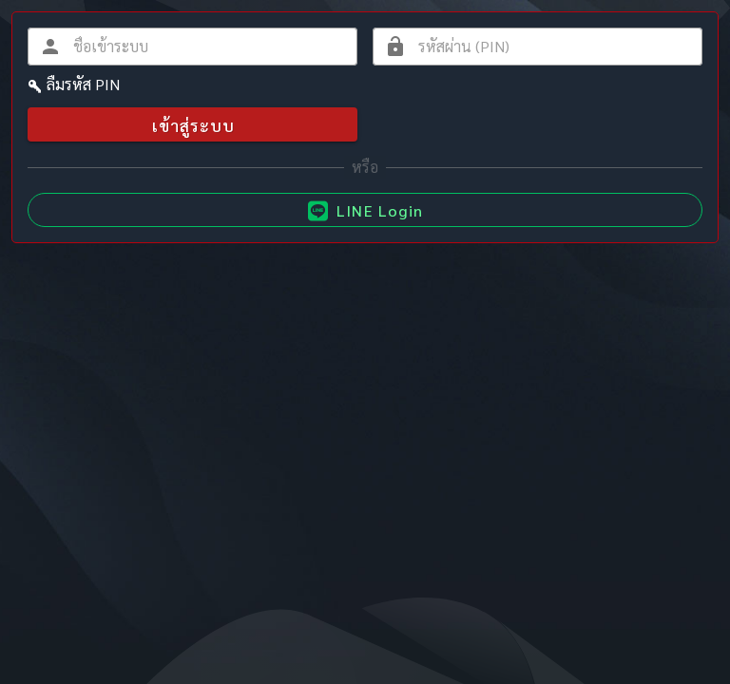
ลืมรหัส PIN (83, 84)
